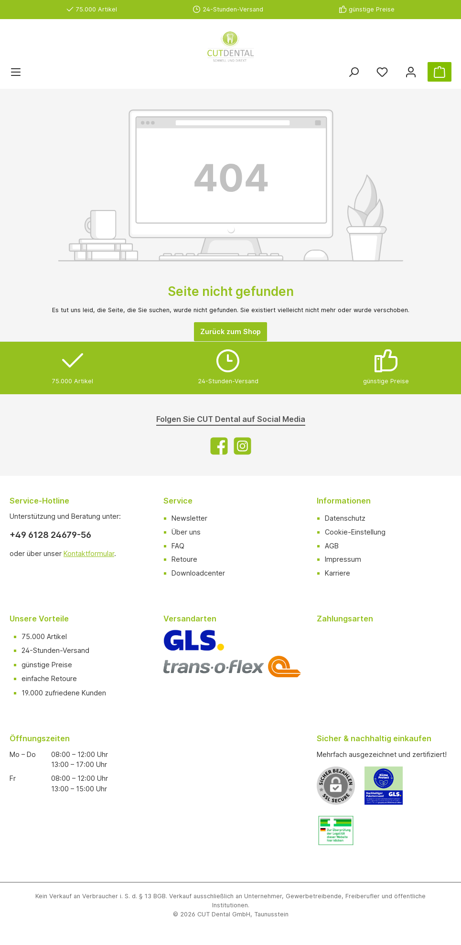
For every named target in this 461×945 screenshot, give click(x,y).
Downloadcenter (198, 573)
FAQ (178, 546)
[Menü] (16, 72)
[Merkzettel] (382, 72)
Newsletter (189, 518)
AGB (332, 546)
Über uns (186, 532)
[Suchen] (353, 72)
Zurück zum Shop (230, 331)
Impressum (343, 559)
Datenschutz (345, 518)
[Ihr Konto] (411, 72)
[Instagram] (242, 446)
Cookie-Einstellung (355, 532)
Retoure (184, 559)
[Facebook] (219, 446)
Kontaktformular (89, 553)
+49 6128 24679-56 (50, 535)
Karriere (337, 573)
